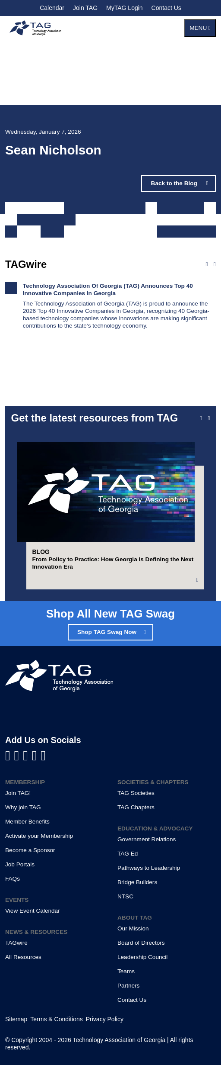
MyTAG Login (124, 7)
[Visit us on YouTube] (27, 755)
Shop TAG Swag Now (106, 632)
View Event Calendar (32, 910)
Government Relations (146, 839)
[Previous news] (206, 264)
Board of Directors (141, 943)
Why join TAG (23, 807)
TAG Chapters (136, 807)
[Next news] (215, 264)
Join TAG (85, 7)
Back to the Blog (175, 183)
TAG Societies (136, 793)
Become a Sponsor (30, 850)
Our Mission (133, 928)
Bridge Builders (137, 882)
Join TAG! (18, 793)
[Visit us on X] (36, 755)
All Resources (23, 957)
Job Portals (20, 864)
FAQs (12, 878)
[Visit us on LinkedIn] (18, 755)
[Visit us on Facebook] (9, 755)
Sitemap (16, 1019)
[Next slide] (209, 418)
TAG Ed (127, 853)
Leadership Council (142, 957)
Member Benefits (27, 821)
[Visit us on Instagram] (43, 755)
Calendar (52, 7)
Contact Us (166, 7)
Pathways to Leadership (148, 868)
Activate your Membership (39, 836)
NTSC (125, 896)
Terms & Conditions (56, 1019)
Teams (126, 971)
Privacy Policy (104, 1019)
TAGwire (16, 943)
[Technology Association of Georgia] (35, 27)
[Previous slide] (201, 418)
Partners (128, 985)
